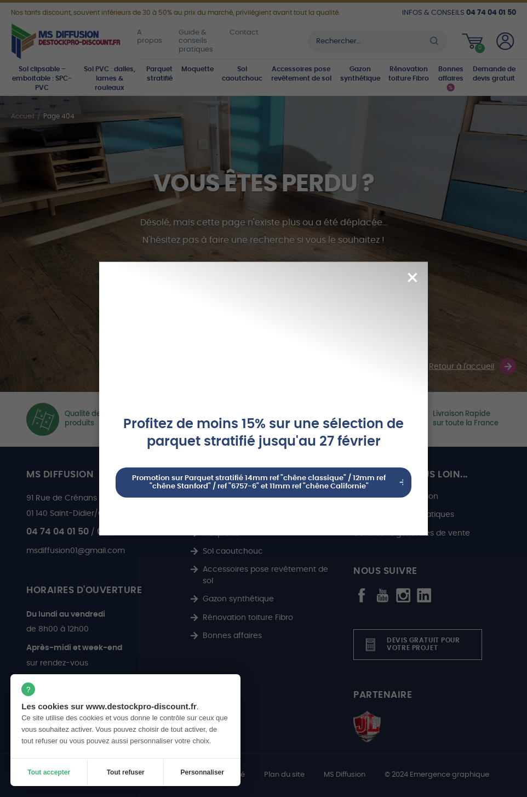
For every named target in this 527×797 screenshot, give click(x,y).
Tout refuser (126, 772)
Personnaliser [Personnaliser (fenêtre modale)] (202, 772)
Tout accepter (48, 772)
